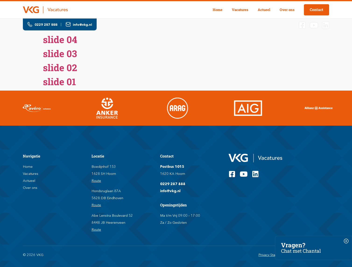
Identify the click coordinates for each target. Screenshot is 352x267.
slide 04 (60, 39)
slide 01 (59, 81)
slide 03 (60, 53)
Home (217, 9)
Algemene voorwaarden (310, 254)
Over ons (287, 9)
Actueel (264, 9)
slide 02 (60, 67)
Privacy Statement (272, 254)
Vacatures (240, 9)
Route (96, 180)
